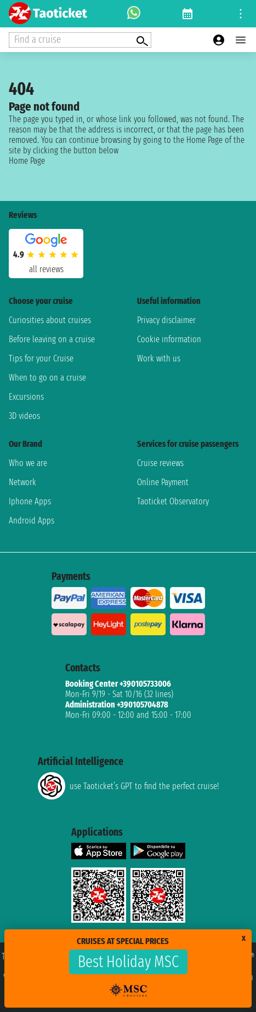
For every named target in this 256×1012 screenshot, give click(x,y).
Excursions (26, 397)
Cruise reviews (160, 463)
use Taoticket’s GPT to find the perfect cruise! (128, 786)
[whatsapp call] (133, 13)
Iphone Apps (30, 501)
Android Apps (31, 520)
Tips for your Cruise (41, 358)
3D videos (24, 416)
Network (22, 482)
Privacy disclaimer (166, 320)
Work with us (158, 358)
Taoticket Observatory (173, 501)
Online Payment (163, 482)
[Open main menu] (240, 40)
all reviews (46, 269)
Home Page (27, 161)
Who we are (28, 463)
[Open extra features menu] (80, 40)
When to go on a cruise (47, 377)
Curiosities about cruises (50, 320)
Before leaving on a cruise (52, 339)
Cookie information (169, 339)
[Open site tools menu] (240, 13)
